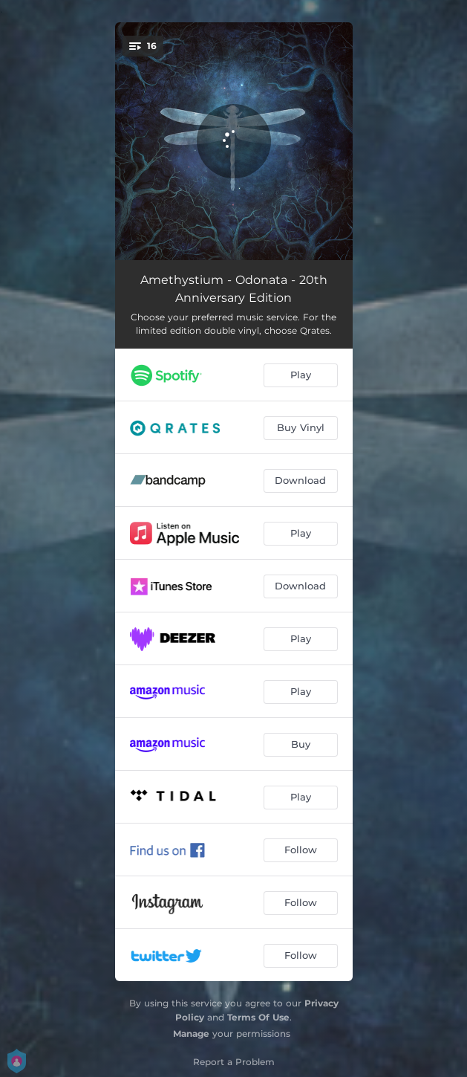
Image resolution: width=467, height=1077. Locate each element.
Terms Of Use (258, 1017)
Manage (191, 1033)
